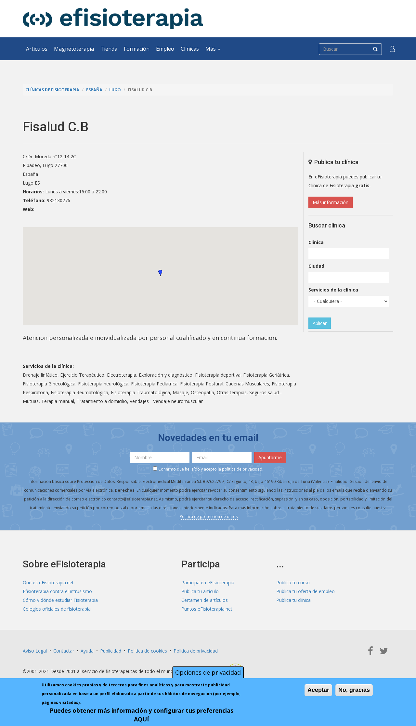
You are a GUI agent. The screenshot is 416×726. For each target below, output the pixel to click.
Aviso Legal (35, 651)
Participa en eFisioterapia (207, 582)
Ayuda (87, 651)
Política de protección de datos (209, 516)
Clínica (316, 242)
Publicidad (110, 651)
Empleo (165, 48)
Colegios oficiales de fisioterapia (57, 609)
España (94, 90)
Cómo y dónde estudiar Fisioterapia (60, 600)
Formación (137, 48)
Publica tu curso (293, 582)
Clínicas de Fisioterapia (52, 90)
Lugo (115, 90)
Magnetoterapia (74, 48)
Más (212, 48)
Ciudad (316, 266)
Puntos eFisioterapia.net (206, 609)
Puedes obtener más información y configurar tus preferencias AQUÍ (141, 715)
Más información (330, 202)
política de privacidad (242, 469)
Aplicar (320, 323)
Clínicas (190, 48)
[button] (392, 48)
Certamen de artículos (204, 600)
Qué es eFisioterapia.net (48, 582)
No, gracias (354, 690)
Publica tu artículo (200, 591)
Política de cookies (147, 651)
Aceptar (318, 690)
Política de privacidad (196, 651)
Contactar (63, 651)
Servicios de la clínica (333, 290)
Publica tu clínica (293, 600)
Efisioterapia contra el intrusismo (57, 591)
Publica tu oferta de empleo (305, 591)
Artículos (36, 48)
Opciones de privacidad (208, 672)
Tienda (108, 48)
